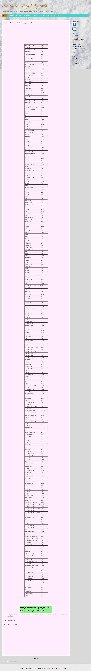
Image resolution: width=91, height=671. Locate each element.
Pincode (42, 15)
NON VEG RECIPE (76, 38)
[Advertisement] (36, 34)
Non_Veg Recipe (27, 15)
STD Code (49, 15)
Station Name (42, 611)
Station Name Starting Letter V (29, 611)
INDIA (73, 54)
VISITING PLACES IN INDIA (78, 39)
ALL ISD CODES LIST (77, 63)
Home (4, 15)
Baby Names (57, 15)
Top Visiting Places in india (78, 60)
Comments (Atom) (13, 661)
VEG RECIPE (75, 37)
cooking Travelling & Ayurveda (24, 6)
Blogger (69, 668)
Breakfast (11, 15)
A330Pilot (59, 668)
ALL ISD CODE (75, 35)
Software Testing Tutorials (78, 48)
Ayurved (36, 15)
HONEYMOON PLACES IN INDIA (79, 41)
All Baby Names (76, 56)
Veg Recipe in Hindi (77, 58)
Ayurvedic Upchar (76, 61)
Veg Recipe (18, 15)
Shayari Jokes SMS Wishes (78, 46)
